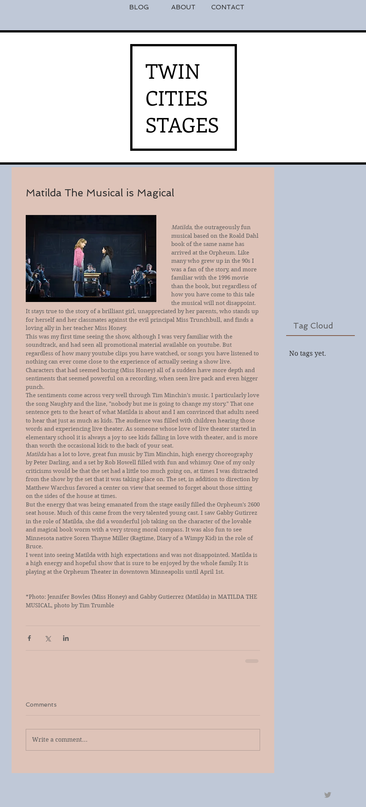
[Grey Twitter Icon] (327, 795)
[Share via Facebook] (29, 638)
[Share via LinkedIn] (65, 638)
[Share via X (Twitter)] (47, 638)
